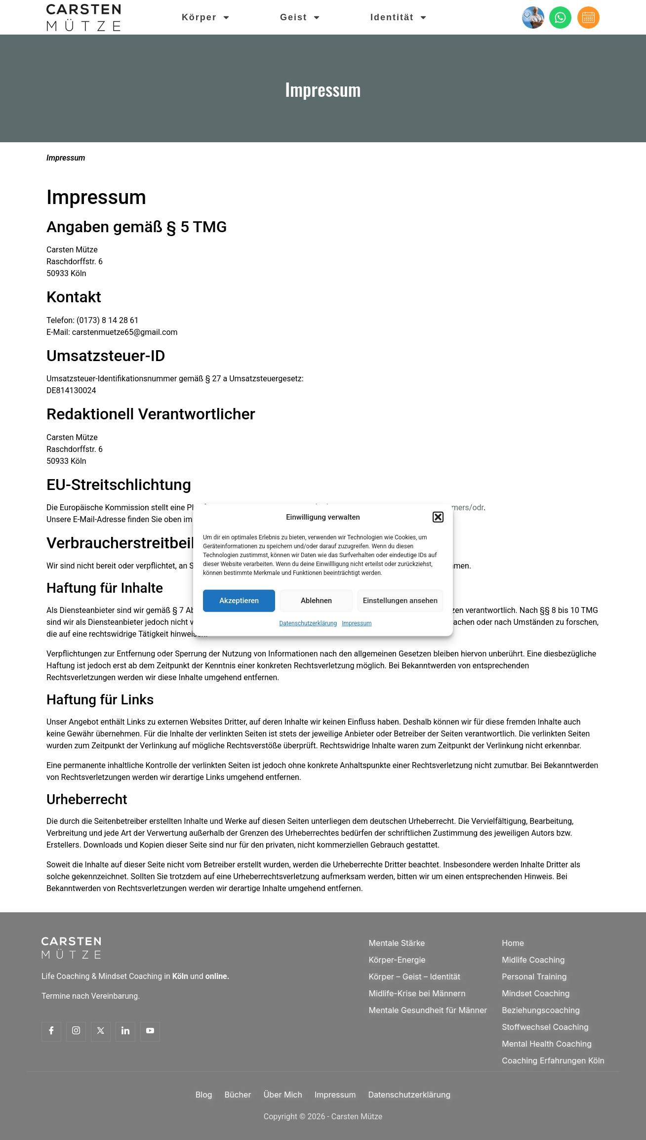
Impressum (356, 622)
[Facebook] (51, 1032)
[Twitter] (101, 1032)
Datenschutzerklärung (308, 622)
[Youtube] (150, 1032)
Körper (206, 17)
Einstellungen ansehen (400, 600)
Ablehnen (316, 600)
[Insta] (76, 1032)
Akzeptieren (239, 600)
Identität (399, 17)
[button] (438, 517)
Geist (301, 17)
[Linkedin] (125, 1032)
